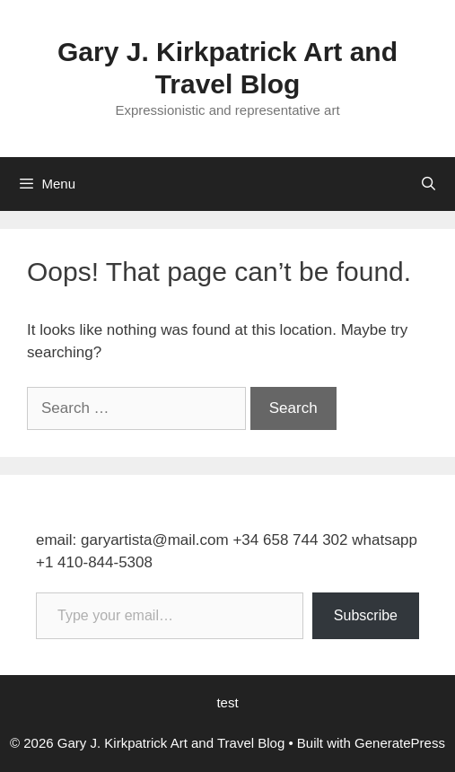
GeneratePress (399, 742)
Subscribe (366, 615)
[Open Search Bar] (428, 184)
